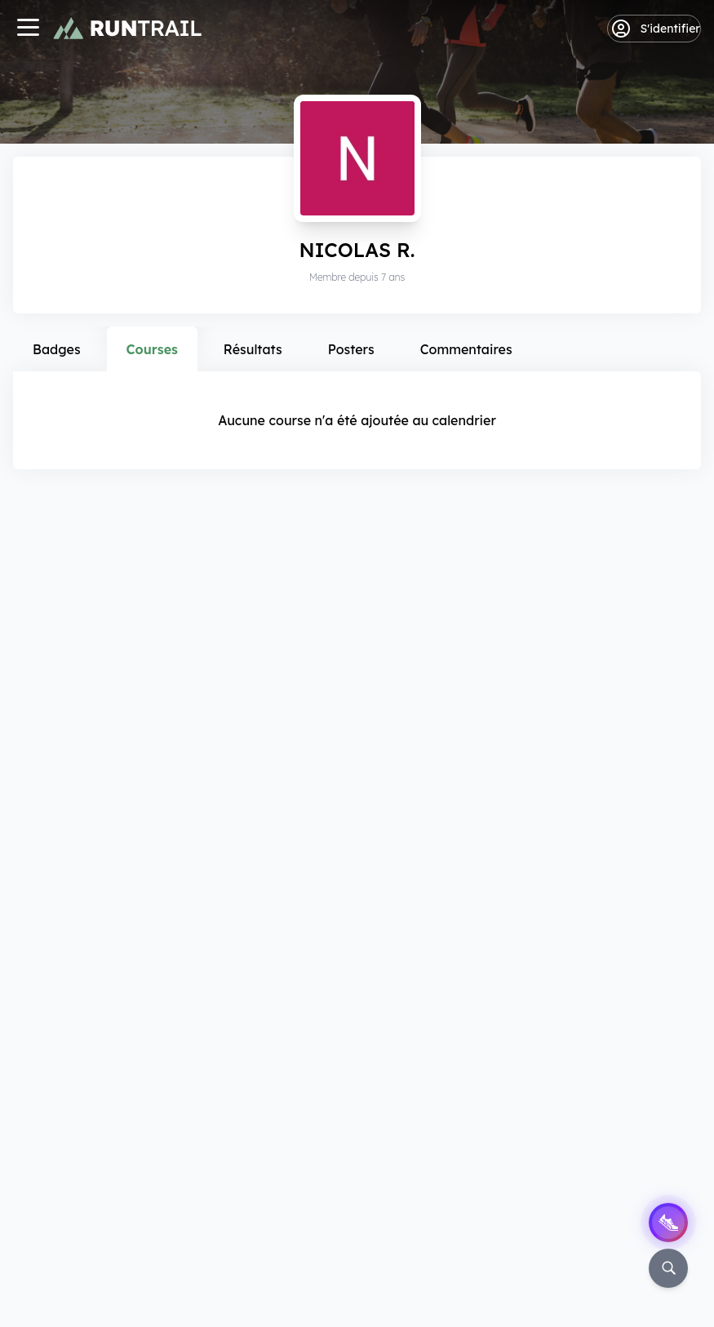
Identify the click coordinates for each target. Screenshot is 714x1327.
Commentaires (466, 349)
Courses (152, 349)
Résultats (253, 349)
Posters (351, 349)
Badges (57, 349)
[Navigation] (27, 29)
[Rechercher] (668, 1268)
